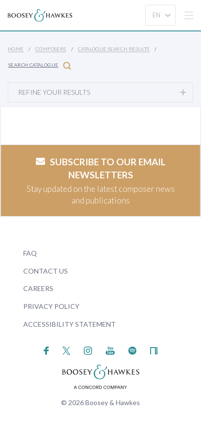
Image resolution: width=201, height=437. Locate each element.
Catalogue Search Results (114, 49)
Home (16, 49)
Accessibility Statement (69, 324)
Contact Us (45, 271)
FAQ (30, 253)
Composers (50, 49)
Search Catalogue (39, 65)
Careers (38, 288)
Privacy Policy (51, 306)
